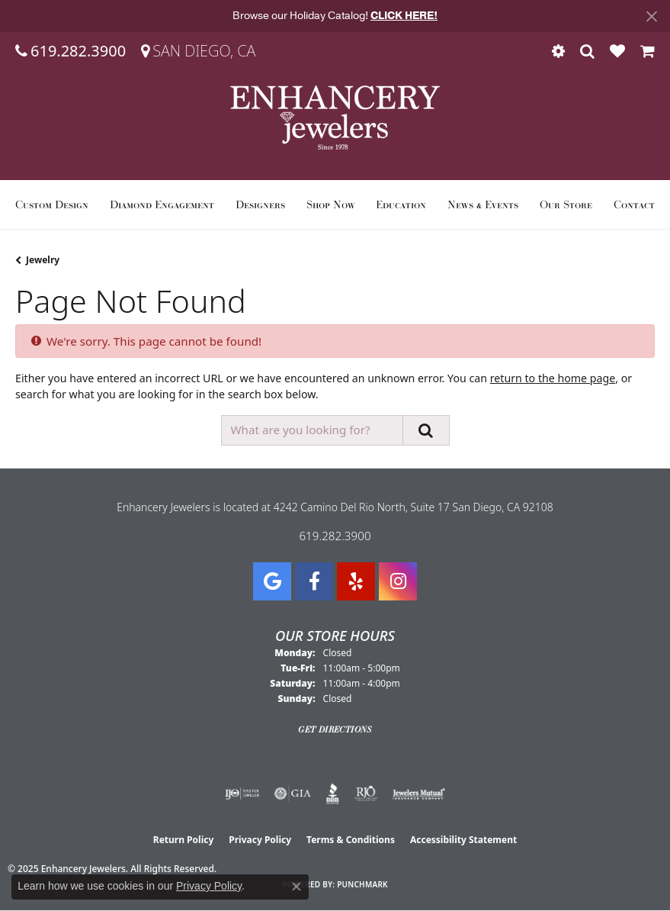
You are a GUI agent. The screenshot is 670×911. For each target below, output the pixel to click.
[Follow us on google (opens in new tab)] (272, 581)
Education (401, 204)
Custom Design (51, 204)
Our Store (566, 204)
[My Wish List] (617, 51)
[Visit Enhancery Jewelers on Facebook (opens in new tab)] (314, 581)
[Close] (651, 16)
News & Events (482, 204)
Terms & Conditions (350, 839)
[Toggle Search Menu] (587, 51)
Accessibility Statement (463, 839)
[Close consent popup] (296, 886)
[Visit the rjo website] (365, 793)
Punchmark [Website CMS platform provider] (362, 884)
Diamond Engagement (162, 204)
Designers (260, 204)
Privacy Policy (260, 839)
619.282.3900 (334, 535)
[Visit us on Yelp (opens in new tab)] (356, 581)
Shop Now (330, 204)
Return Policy (183, 839)
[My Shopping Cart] (647, 51)
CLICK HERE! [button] (404, 15)
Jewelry (42, 259)
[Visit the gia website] (292, 793)
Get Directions (335, 729)
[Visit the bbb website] (332, 793)
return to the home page (552, 378)
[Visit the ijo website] (242, 793)
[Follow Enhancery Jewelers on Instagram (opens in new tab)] (398, 581)
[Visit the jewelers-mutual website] (419, 793)
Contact (634, 204)
